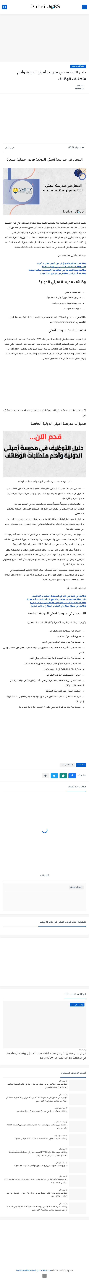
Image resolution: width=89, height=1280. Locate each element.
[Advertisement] (44, 38)
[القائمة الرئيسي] (84, 7)
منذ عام (81, 1050)
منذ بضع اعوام (60, 1108)
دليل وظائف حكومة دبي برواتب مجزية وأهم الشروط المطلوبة (40, 1166)
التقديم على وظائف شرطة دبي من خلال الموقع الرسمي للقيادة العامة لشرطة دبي (37, 1127)
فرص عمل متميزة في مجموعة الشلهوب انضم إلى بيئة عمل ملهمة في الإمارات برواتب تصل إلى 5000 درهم (46, 1056)
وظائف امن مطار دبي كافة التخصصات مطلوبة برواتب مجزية (41, 1139)
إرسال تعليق (76, 887)
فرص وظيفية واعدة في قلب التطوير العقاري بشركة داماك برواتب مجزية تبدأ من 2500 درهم (36, 1181)
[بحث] (4, 7)
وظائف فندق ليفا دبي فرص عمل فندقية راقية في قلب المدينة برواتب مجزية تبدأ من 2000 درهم (37, 1086)
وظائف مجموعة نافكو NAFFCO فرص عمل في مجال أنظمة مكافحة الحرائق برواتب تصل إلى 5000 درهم (38, 1154)
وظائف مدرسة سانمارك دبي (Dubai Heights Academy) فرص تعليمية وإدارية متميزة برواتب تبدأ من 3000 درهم (37, 1208)
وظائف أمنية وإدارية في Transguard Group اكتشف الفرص (41, 1111)
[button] (72, 775)
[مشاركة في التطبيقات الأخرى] (45, 775)
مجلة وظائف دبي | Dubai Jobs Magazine (33, 1271)
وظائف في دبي (78, 66)
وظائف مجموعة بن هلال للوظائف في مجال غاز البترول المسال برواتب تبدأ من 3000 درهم (36, 1195)
